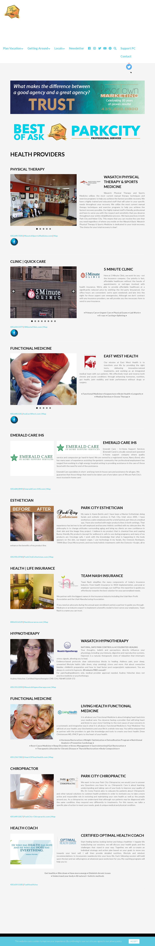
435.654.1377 (16, 327)
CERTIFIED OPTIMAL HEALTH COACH (112, 835)
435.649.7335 (16, 236)
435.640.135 (15, 414)
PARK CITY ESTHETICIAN (102, 507)
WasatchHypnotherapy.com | (38, 687)
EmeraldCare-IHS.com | (35, 489)
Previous (14, 199)
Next (73, 199)
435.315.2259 (16, 687)
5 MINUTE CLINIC (118, 269)
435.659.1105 (16, 884)
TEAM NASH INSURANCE (102, 575)
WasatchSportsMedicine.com (38, 236)
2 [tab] (40, 229)
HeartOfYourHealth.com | (36, 757)
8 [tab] (55, 321)
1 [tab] (37, 229)
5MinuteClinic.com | (33, 327)
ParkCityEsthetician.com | (36, 557)
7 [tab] (51, 321)
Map (55, 236)
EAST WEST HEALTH (121, 356)
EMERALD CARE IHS (120, 442)
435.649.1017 (16, 816)
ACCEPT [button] (134, 941)
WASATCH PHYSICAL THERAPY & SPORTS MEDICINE (121, 182)
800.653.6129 (16, 622)
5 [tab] (50, 229)
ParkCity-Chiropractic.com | (37, 816)
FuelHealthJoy (31, 884)
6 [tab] (48, 321)
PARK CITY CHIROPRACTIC (103, 776)
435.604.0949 (16, 489)
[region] (43, 200)
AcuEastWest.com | (32, 414)
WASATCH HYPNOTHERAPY (105, 641)
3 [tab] (43, 229)
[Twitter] (129, 67)
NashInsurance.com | (34, 622)
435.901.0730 (16, 557)
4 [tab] (47, 229)
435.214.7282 (16, 757)
